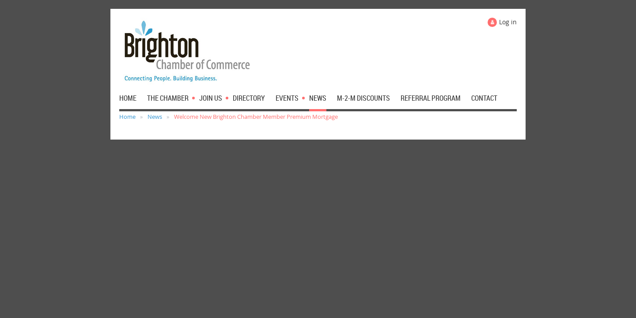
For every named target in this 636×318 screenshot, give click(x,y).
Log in (508, 22)
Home (127, 117)
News (155, 117)
